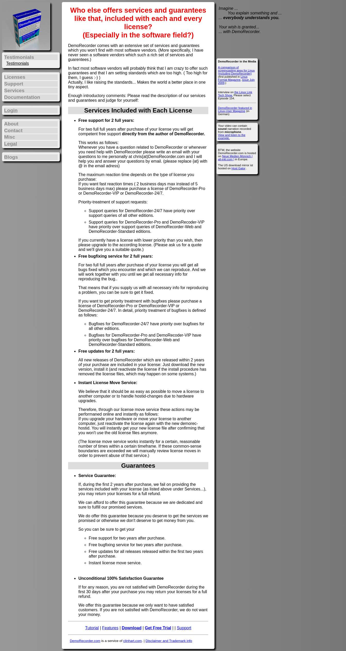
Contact (13, 130)
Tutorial (92, 628)
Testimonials (17, 63)
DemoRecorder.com (85, 641)
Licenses (14, 77)
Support (184, 628)
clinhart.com (132, 641)
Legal (10, 143)
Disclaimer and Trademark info (169, 641)
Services (14, 90)
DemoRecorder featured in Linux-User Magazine (235, 109)
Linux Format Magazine (233, 78)
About (11, 123)
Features (110, 628)
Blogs (11, 157)
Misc (9, 137)
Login (11, 110)
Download (131, 628)
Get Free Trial (158, 628)
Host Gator (238, 168)
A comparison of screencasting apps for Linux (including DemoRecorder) (236, 70)
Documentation (22, 97)
